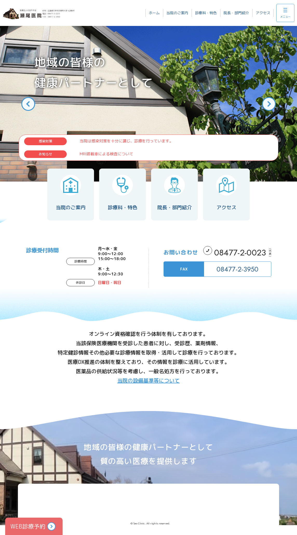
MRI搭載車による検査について (106, 154)
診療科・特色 (206, 12)
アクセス (263, 12)
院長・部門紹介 (236, 12)
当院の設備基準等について (148, 380)
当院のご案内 (177, 12)
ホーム (154, 12)
